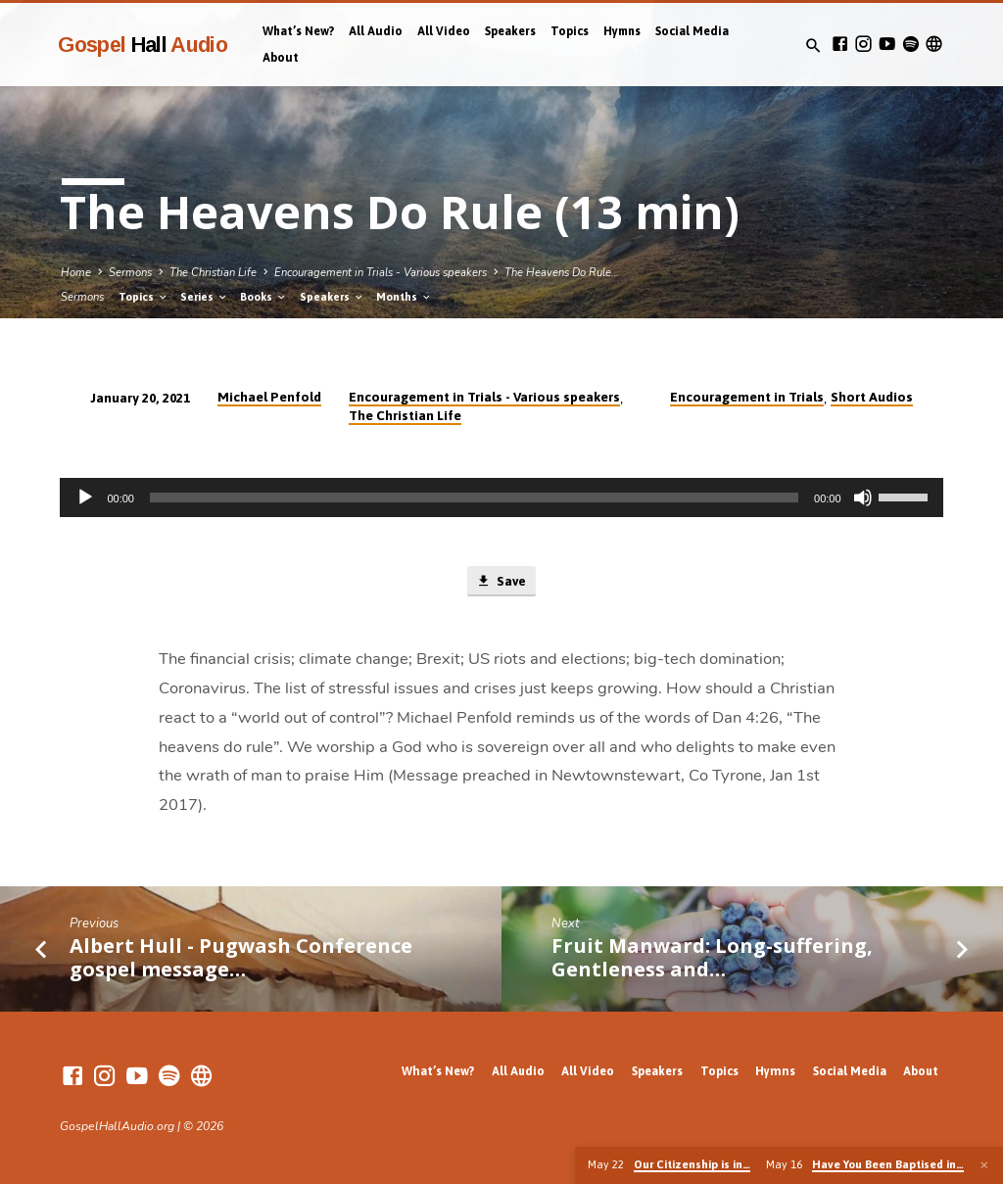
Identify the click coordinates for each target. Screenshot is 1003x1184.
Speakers (510, 31)
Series (204, 297)
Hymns (622, 31)
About (281, 58)
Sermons (130, 272)
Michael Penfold (269, 396)
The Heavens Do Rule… (561, 272)
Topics (569, 31)
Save (500, 581)
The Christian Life (213, 272)
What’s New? (298, 31)
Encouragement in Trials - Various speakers (380, 272)
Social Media (692, 31)
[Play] (85, 497)
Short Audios (872, 396)
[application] (501, 497)
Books (263, 297)
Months (404, 297)
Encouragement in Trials (747, 396)
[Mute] (863, 497)
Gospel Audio (142, 44)
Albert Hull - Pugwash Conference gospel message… (241, 957)
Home (76, 272)
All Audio (376, 31)
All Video (443, 31)
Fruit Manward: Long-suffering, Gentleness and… (712, 957)
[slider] (474, 497)
